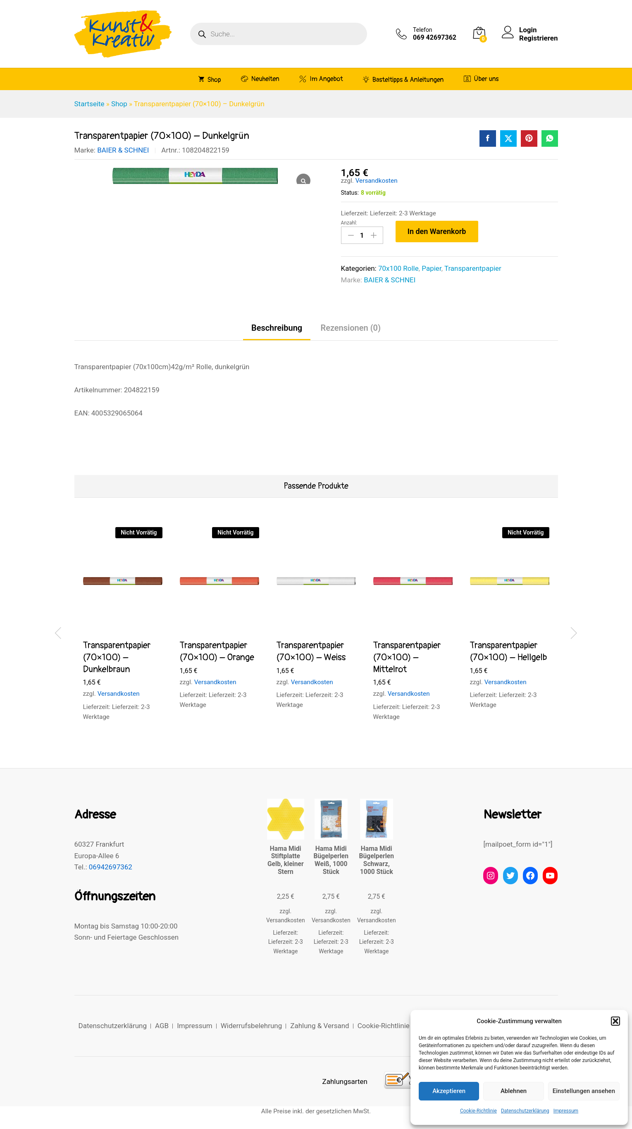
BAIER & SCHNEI (123, 150)
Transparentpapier (472, 268)
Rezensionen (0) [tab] (350, 328)
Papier (431, 268)
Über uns (481, 78)
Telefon (422, 29)
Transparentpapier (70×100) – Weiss (311, 651)
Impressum (565, 1111)
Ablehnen (514, 1091)
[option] (122, 631)
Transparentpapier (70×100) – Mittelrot (407, 657)
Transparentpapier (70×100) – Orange (217, 651)
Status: (350, 192)
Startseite (89, 104)
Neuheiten (260, 78)
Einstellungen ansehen (584, 1091)
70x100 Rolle (398, 268)
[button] (615, 1021)
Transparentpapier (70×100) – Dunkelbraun (117, 657)
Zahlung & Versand (319, 1026)
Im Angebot (321, 78)
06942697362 (110, 867)
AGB (162, 1026)
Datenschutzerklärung (525, 1111)
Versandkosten (376, 180)
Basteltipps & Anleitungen (403, 79)
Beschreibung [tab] (276, 328)
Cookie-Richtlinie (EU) (391, 1026)
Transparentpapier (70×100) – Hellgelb (508, 651)
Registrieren (538, 38)
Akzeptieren (448, 1091)
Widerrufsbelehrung (251, 1026)
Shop (209, 79)
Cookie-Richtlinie (478, 1111)
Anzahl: (349, 222)
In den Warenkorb (437, 231)
